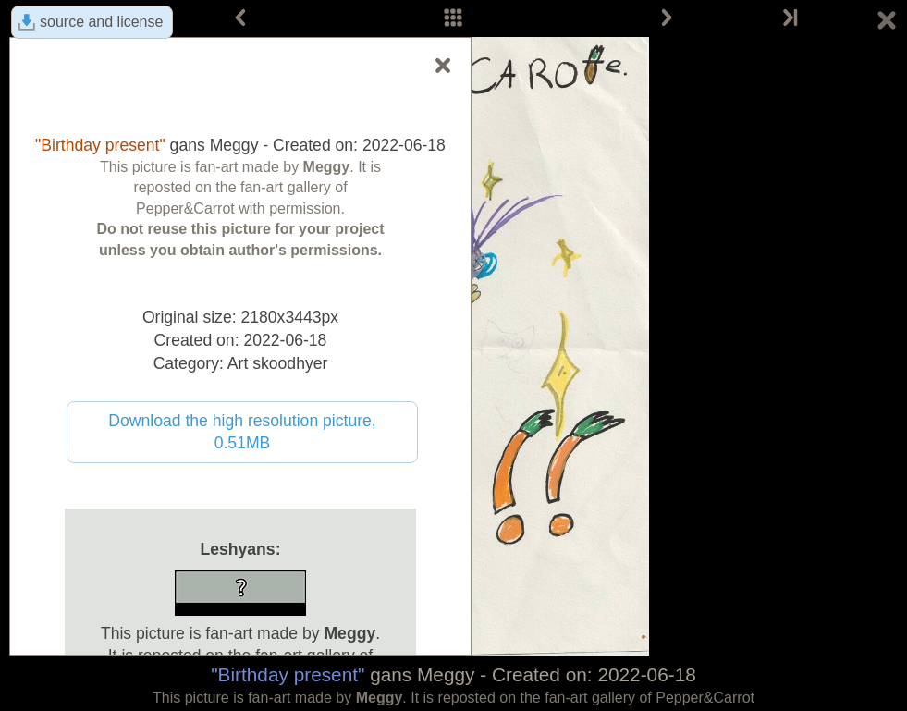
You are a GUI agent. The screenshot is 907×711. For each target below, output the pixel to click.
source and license (101, 22)
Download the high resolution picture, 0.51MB (242, 432)
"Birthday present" (287, 674)
